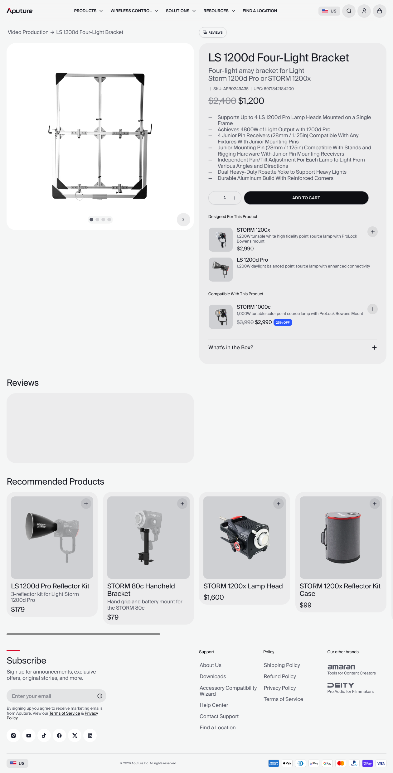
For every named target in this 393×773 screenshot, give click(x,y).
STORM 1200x (253, 231)
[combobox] (349, 11)
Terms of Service (64, 713)
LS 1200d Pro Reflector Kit (50, 587)
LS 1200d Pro (252, 261)
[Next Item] (183, 219)
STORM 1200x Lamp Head (243, 587)
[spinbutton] (224, 198)
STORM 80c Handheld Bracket (141, 590)
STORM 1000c (254, 308)
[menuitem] (88, 11)
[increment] (234, 198)
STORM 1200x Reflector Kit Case (340, 590)
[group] (357, 670)
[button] (379, 11)
